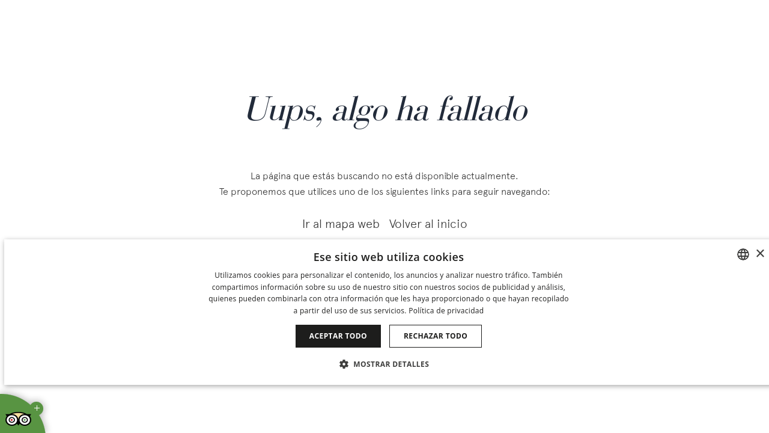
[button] (388, 363)
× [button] (759, 254)
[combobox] (743, 254)
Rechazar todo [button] (435, 336)
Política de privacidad (446, 311)
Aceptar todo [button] (338, 336)
